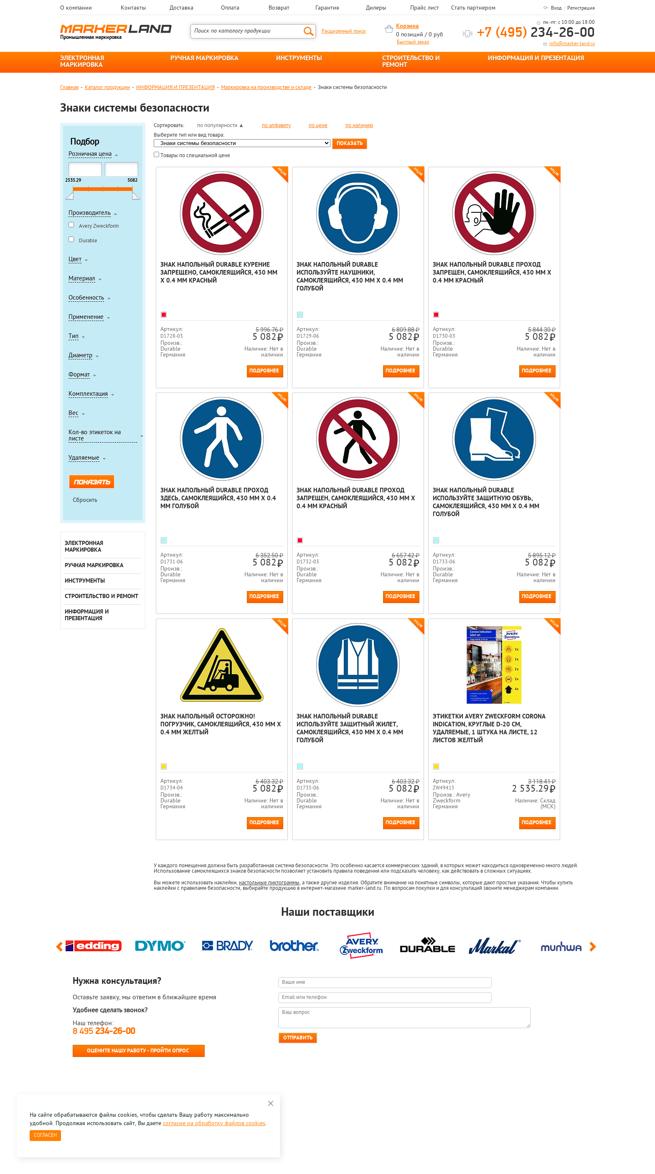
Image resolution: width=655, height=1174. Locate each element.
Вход (556, 8)
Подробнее (238, 370)
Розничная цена (90, 154)
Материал (82, 279)
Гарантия (327, 8)
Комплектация (88, 394)
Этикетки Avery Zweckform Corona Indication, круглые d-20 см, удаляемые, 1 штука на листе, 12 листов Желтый (207, 729)
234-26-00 (536, 33)
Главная (69, 87)
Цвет (75, 260)
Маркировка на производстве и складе (266, 87)
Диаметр (80, 356)
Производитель (90, 213)
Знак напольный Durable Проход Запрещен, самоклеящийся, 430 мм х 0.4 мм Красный (207, 503)
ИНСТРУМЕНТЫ (299, 58)
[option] (93, 943)
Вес (74, 413)
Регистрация (581, 8)
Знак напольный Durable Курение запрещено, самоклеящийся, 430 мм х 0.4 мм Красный (207, 277)
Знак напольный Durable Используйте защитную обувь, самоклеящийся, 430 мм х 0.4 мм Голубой (315, 503)
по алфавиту (276, 125)
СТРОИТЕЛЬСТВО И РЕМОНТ (411, 62)
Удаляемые (84, 458)
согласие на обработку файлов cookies (214, 1124)
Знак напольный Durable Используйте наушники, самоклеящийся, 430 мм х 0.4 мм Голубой (318, 277)
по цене (318, 125)
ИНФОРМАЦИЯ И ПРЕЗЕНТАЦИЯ (536, 58)
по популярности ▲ (220, 125)
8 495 (104, 1031)
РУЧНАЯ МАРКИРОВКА (204, 58)
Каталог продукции (107, 87)
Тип (74, 337)
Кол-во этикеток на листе (95, 436)
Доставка (181, 8)
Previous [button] (61, 950)
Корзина (407, 27)
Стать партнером (473, 8)
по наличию (359, 125)
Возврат (279, 8)
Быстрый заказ (413, 42)
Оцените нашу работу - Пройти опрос (138, 1050)
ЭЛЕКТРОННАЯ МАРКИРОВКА (82, 62)
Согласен (45, 1135)
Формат (79, 375)
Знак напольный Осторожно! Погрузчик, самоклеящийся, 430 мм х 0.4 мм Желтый (428, 499)
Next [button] (594, 950)
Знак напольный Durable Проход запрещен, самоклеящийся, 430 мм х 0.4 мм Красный (428, 277)
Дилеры (376, 8)
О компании (76, 8)
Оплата (230, 8)
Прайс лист (424, 8)
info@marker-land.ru (572, 44)
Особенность (86, 298)
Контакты (133, 8)
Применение (86, 317)
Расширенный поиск (344, 31)
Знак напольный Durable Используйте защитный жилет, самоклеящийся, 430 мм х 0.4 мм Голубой (536, 503)
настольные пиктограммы (269, 882)
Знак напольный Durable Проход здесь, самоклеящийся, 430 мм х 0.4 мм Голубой (538, 277)
